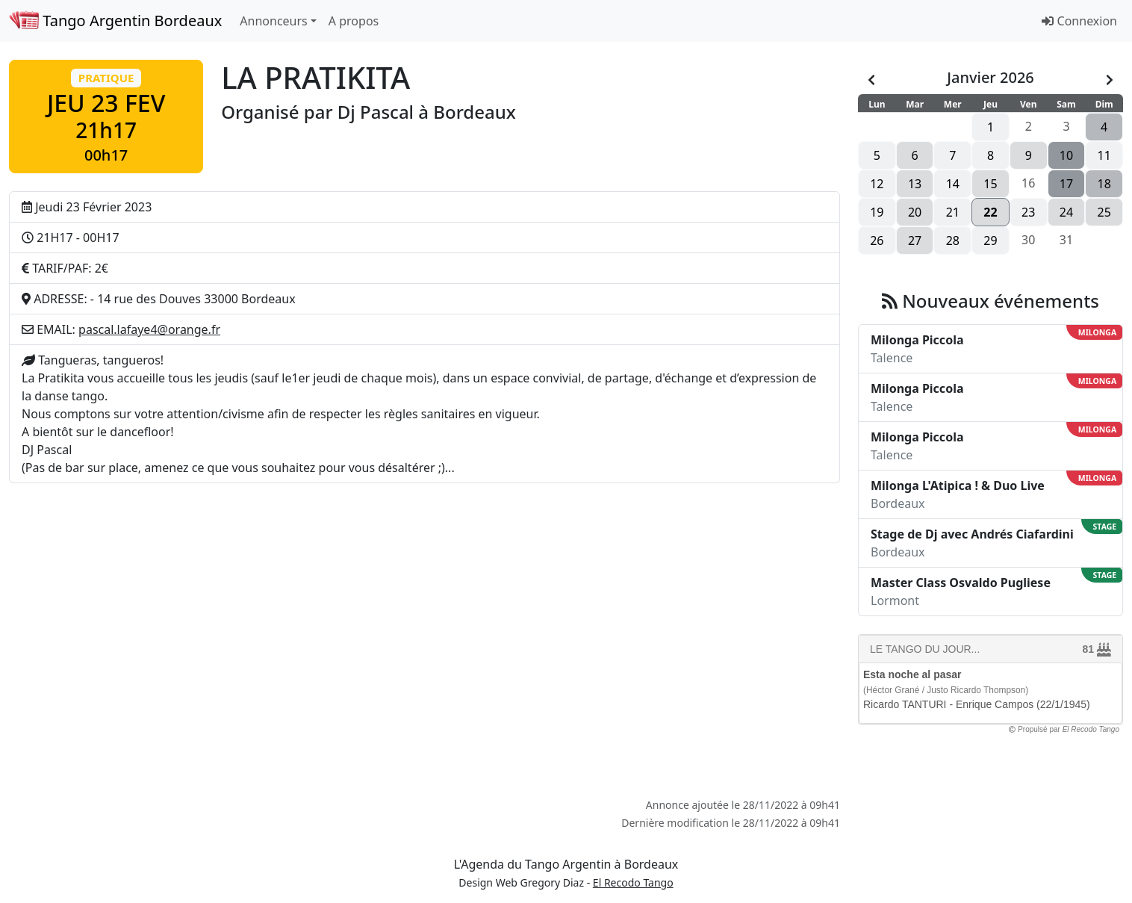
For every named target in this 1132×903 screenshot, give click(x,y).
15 (990, 184)
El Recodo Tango (633, 882)
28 (953, 240)
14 (953, 184)
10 (1066, 155)
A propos (354, 21)
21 (953, 212)
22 (990, 212)
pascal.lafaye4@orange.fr (149, 329)
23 (1028, 212)
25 (1104, 212)
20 (914, 212)
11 (1104, 155)
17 (1066, 184)
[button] (106, 116)
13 (914, 184)
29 (990, 240)
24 (1066, 212)
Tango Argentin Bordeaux (115, 20)
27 (914, 240)
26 (876, 240)
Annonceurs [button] (273, 21)
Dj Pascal (376, 111)
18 (1104, 184)
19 (876, 212)
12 (876, 184)
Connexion (1079, 21)
